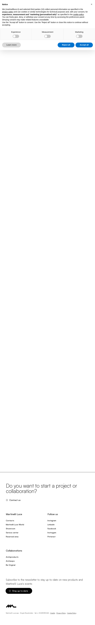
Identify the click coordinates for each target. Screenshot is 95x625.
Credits (52, 613)
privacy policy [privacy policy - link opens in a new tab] (7, 12)
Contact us (13, 500)
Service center (12, 532)
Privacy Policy (61, 613)
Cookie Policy (71, 613)
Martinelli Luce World (15, 524)
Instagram (52, 520)
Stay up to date (18, 591)
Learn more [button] (11, 45)
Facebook (52, 528)
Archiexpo (10, 561)
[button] (91, 4)
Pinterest (52, 536)
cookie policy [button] (78, 14)
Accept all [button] (84, 45)
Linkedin (51, 524)
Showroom (10, 528)
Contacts (10, 520)
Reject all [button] (66, 45)
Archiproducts (12, 557)
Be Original (10, 565)
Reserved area (12, 536)
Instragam (52, 532)
